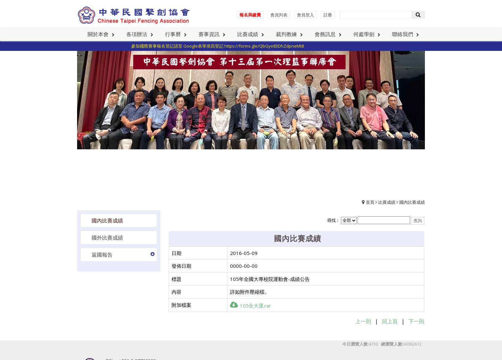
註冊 (328, 15)
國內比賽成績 (412, 202)
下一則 (416, 321)
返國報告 (102, 254)
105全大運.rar (250, 305)
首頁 (370, 202)
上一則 (363, 321)
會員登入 (305, 15)
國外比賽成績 (107, 237)
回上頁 (390, 321)
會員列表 (278, 15)
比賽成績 (386, 202)
